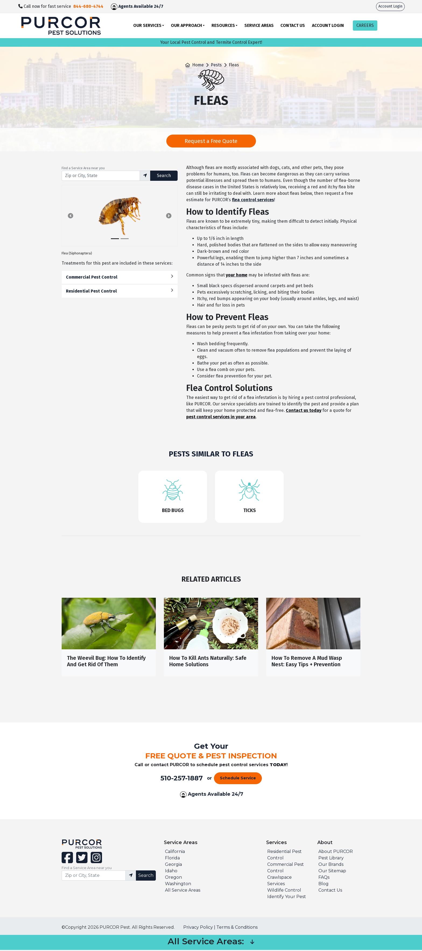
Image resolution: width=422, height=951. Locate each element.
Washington (178, 884)
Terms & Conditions (237, 928)
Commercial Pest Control (119, 277)
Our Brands (330, 865)
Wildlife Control (284, 891)
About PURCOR (335, 852)
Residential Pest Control (119, 291)
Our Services (147, 25)
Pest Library (331, 859)
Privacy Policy (198, 928)
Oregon (173, 878)
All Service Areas (182, 891)
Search (164, 175)
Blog (323, 884)
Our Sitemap (332, 871)
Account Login (390, 6)
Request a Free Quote (211, 141)
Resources (223, 25)
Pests (216, 64)
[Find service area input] (101, 176)
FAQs (323, 878)
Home (198, 64)
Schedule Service (238, 779)
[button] (70, 215)
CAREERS (365, 25)
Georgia (173, 865)
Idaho (171, 871)
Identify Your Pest (286, 897)
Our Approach (186, 25)
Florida (172, 859)
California (175, 852)
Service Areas (259, 25)
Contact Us (292, 25)
